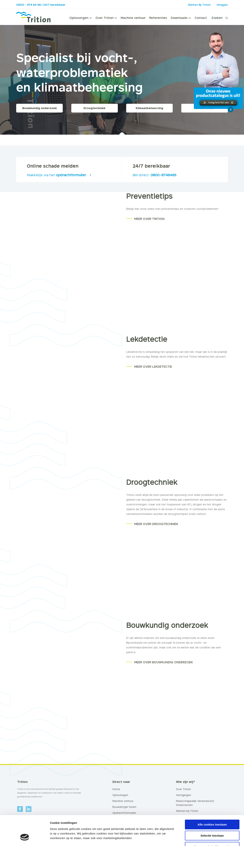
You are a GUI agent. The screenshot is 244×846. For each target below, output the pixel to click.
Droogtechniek (94, 108)
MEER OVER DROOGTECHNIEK (156, 524)
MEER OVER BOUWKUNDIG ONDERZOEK (163, 662)
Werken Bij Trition (199, 4)
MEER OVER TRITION (149, 219)
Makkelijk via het (56, 175)
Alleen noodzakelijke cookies (212, 821)
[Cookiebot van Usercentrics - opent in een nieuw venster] (24, 838)
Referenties (158, 18)
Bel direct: (154, 175)
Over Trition (106, 18)
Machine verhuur (133, 18)
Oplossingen (80, 18)
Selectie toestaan (212, 810)
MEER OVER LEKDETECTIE (153, 366)
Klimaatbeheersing (149, 108)
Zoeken (217, 18)
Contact (201, 18)
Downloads (181, 18)
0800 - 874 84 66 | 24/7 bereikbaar (40, 4)
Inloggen (222, 4)
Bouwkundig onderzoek (39, 108)
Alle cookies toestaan (212, 799)
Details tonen (206, 838)
